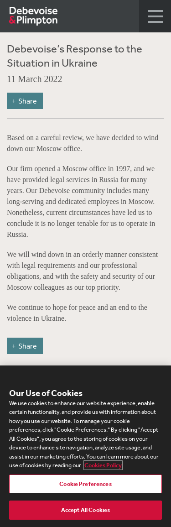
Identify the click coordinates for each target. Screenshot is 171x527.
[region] (85, 446)
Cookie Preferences (85, 484)
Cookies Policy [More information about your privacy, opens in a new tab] (103, 465)
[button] (155, 16)
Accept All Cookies (85, 510)
